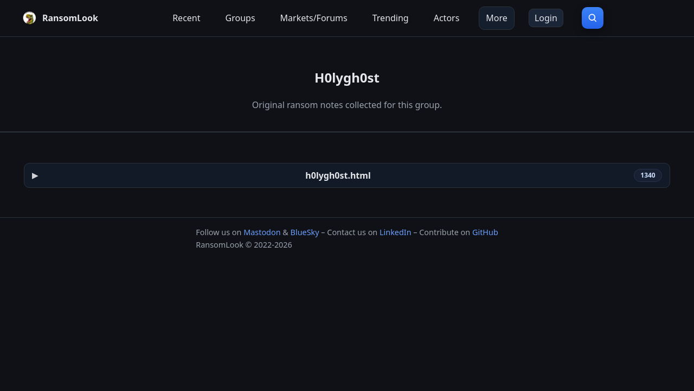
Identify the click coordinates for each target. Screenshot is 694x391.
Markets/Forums (314, 18)
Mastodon (261, 232)
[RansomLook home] (60, 18)
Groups (240, 18)
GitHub (485, 232)
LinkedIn (396, 232)
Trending (390, 18)
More (496, 18)
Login (546, 18)
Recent (186, 18)
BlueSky (305, 232)
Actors (447, 18)
